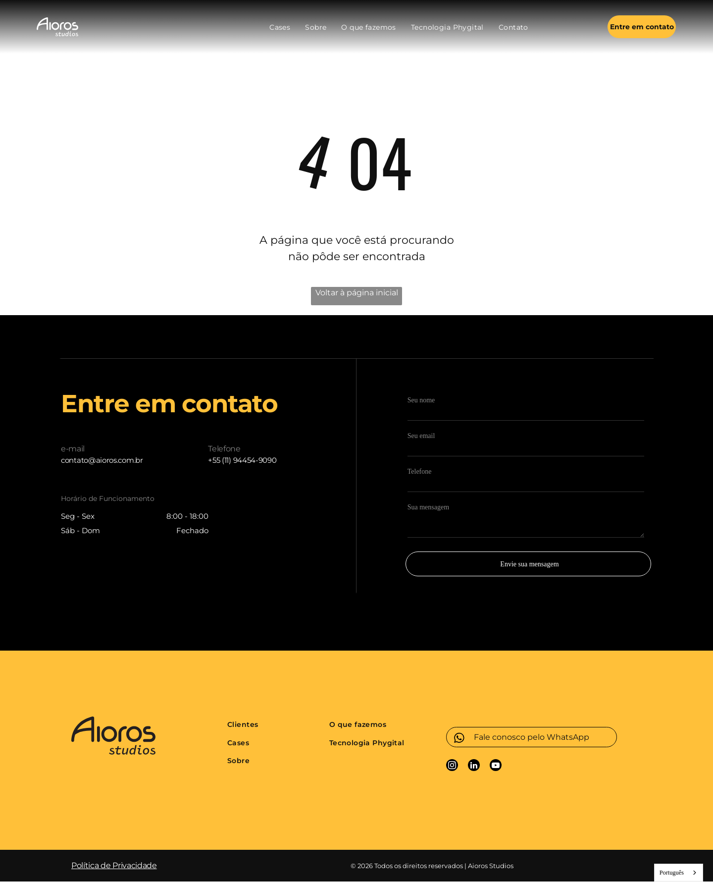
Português (672, 873)
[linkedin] (474, 768)
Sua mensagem (428, 508)
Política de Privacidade (114, 867)
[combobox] (678, 874)
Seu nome (421, 401)
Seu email (421, 437)
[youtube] (496, 768)
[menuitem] (280, 27)
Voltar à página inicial (356, 294)
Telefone (419, 473)
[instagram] (452, 768)
